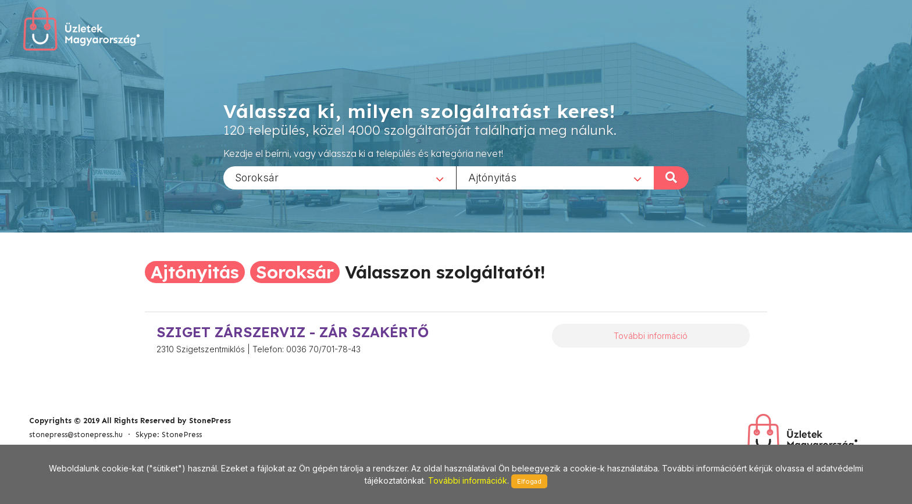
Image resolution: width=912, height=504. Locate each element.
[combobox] (339, 177)
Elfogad (529, 481)
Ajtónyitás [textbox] (492, 177)
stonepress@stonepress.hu (76, 434)
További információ (650, 336)
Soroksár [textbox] (257, 177)
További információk (467, 480)
